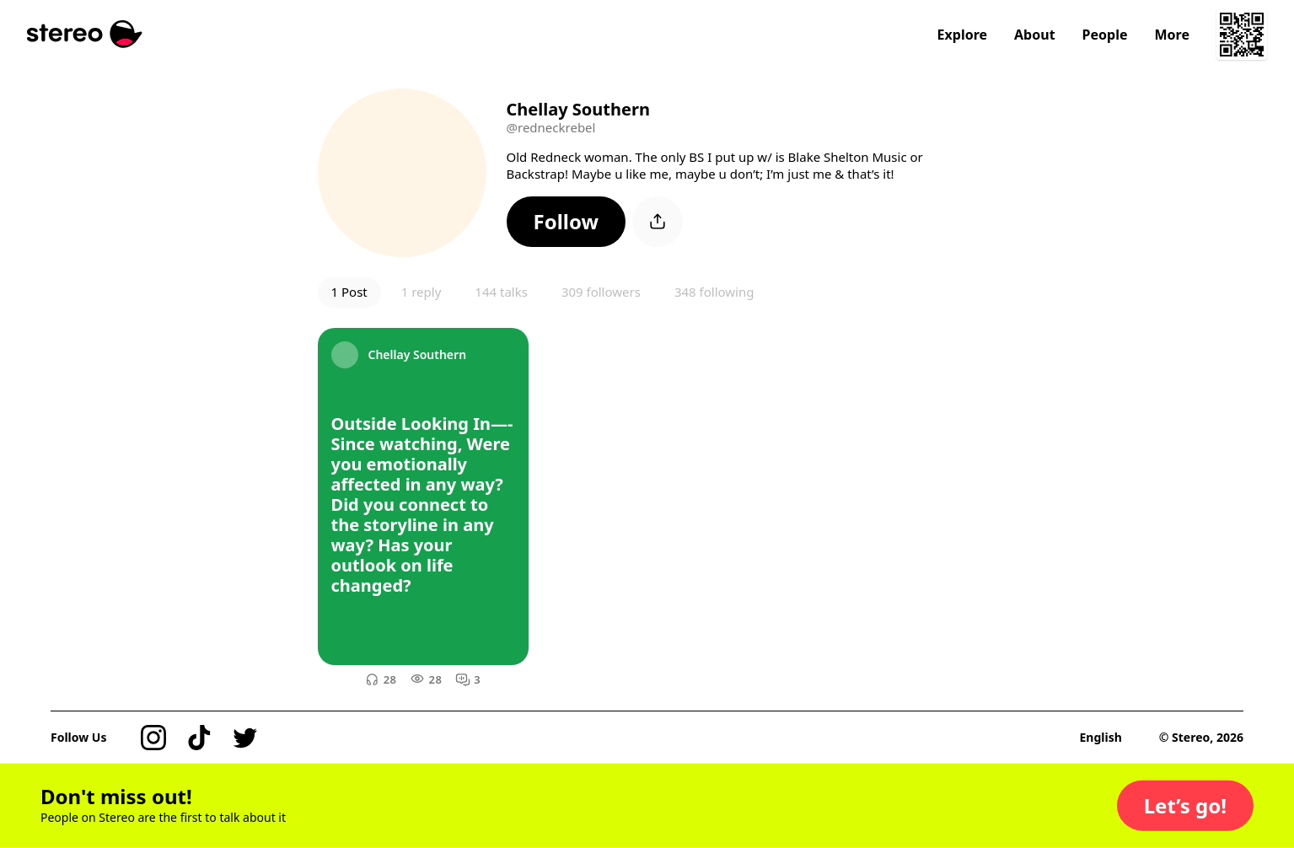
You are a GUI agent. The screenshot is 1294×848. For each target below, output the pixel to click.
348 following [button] (714, 291)
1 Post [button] (349, 291)
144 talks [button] (501, 291)
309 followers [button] (601, 291)
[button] (566, 221)
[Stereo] (84, 34)
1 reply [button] (421, 291)
